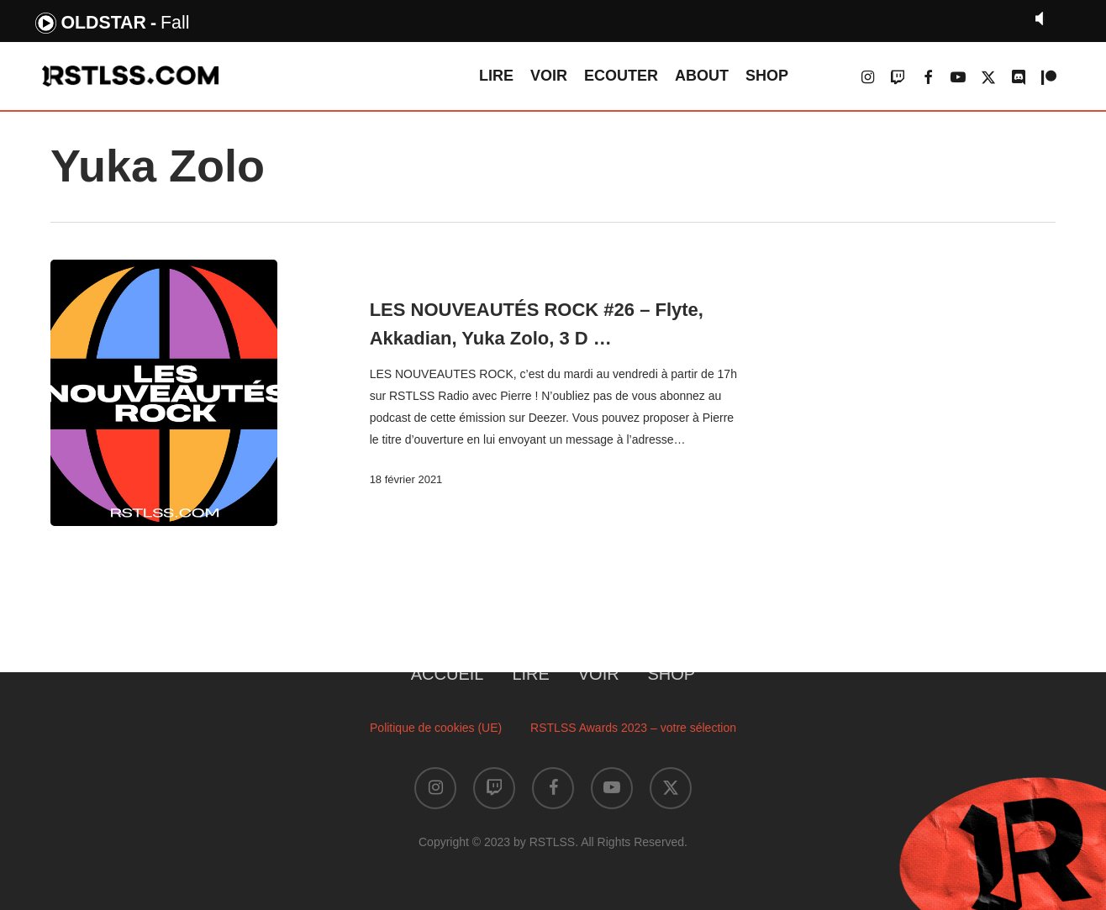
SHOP (672, 674)
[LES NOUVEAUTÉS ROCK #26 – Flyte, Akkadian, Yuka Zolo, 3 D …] (163, 393)
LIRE (530, 674)
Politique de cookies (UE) (436, 727)
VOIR (598, 674)
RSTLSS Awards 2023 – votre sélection (633, 727)
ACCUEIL (447, 674)
